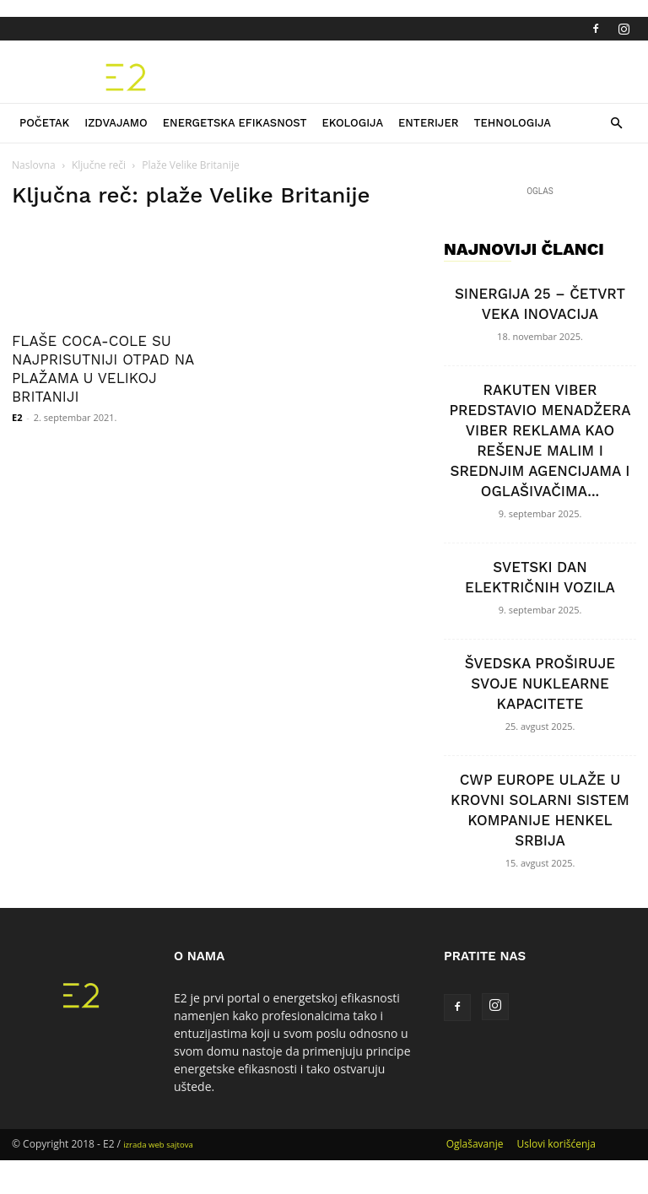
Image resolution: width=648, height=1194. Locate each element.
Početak (44, 122)
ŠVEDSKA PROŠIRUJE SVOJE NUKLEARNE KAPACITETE (540, 683)
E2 (17, 417)
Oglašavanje (475, 1144)
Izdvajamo (116, 122)
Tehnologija (512, 122)
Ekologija (352, 122)
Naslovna (34, 165)
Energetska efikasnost (235, 122)
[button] (616, 124)
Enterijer (428, 122)
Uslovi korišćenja (556, 1144)
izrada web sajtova (158, 1144)
